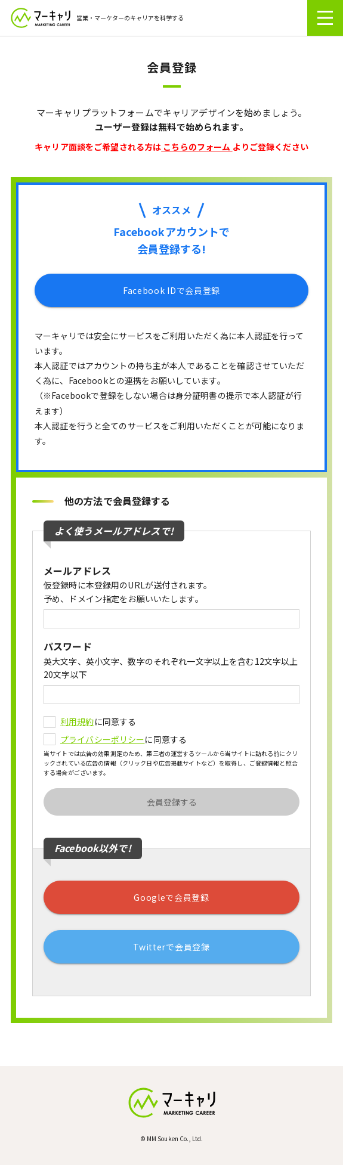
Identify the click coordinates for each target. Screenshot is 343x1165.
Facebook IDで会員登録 (171, 290)
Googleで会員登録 (171, 897)
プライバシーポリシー (102, 739)
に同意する (90, 721)
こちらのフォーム (196, 147)
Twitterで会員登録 (171, 947)
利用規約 (77, 721)
